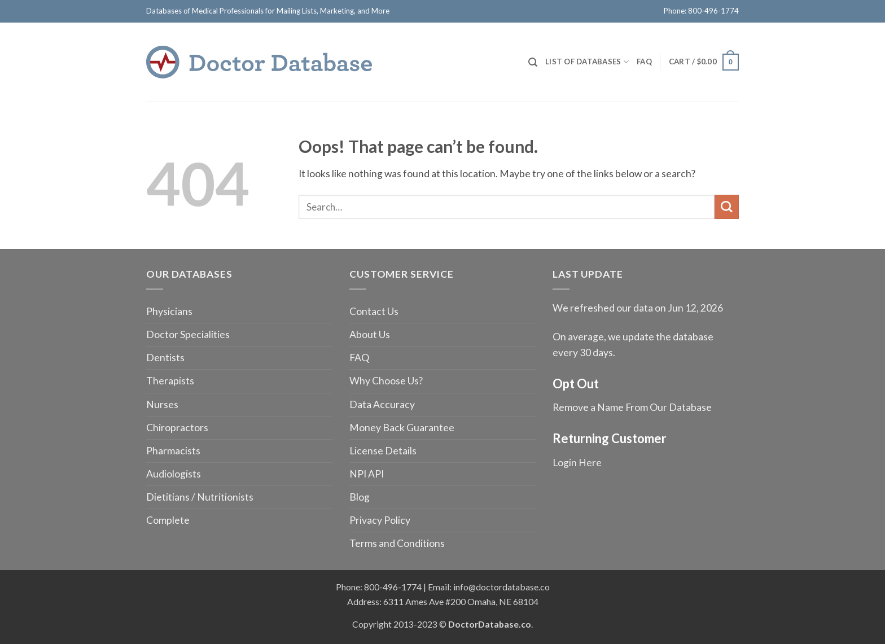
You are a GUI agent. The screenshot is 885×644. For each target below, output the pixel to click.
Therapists (170, 381)
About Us (369, 334)
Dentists (165, 357)
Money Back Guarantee (401, 427)
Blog (359, 497)
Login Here (577, 462)
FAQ (644, 61)
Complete (168, 520)
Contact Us (373, 311)
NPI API (366, 474)
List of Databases (587, 61)
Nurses (162, 404)
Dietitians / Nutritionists (199, 497)
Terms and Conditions (397, 543)
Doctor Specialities (188, 334)
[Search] (532, 62)
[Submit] (727, 207)
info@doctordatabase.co (501, 586)
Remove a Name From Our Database (632, 407)
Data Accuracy (382, 404)
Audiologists (173, 474)
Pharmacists (173, 451)
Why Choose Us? (386, 381)
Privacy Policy (379, 520)
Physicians (169, 311)
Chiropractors (177, 427)
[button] (704, 62)
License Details (383, 451)
